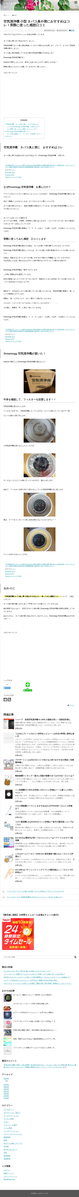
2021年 (6, 1091)
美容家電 (7, 1159)
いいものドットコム (18, 3)
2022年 (6, 1089)
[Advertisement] (39, 96)
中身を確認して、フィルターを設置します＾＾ (25, 134)
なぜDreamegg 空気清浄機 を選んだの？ (23, 126)
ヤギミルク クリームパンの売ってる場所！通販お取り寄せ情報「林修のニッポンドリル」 (38, 983)
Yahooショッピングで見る (13, 177)
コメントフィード (10, 1176)
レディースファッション (13, 1134)
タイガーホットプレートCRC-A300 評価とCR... (31, 1004)
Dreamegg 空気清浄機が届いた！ (17, 131)
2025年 (6, 1078)
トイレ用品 (8, 1128)
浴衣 (5, 1153)
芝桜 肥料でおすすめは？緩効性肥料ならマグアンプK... (35, 1039)
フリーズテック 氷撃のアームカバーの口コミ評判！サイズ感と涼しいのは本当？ (34, 974)
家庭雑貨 (7, 1137)
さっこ (71, 705)
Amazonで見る (9, 175)
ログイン (7, 1170)
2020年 (6, 1094)
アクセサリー (9, 1109)
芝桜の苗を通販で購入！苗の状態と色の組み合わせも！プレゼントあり (31, 1065)
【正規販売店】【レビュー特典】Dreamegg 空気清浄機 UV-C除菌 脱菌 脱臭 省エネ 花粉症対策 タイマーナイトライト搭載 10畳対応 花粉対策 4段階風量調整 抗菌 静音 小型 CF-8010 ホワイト (40, 166)
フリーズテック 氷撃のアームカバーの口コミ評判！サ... (34, 1048)
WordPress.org (9, 1179)
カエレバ (13, 169)
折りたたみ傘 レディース (13, 1143)
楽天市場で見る (10, 172)
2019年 (6, 1096)
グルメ (6, 1122)
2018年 (6, 1098)
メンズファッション (11, 1131)
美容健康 (7, 1156)
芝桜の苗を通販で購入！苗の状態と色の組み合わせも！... (35, 1030)
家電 (72, 30)
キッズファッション (11, 1116)
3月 (6, 1081)
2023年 (6, 1087)
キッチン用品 (9, 1119)
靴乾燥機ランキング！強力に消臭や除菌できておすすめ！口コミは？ (44, 776)
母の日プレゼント (10, 1149)
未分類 (6, 1146)
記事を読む (19, 728)
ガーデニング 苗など (12, 1113)
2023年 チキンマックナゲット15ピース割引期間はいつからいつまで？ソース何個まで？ (37, 977)
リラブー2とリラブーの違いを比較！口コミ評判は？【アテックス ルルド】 (33, 891)
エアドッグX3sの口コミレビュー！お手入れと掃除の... (34, 1012)
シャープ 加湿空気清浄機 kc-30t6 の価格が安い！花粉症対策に (43, 720)
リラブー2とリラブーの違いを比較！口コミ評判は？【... (34, 1021)
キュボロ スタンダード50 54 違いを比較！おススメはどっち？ (27, 971)
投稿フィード (9, 1173)
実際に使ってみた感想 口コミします (22, 129)
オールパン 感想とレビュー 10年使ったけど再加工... (33, 995)
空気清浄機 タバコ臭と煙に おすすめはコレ (22, 124)
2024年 (6, 1085)
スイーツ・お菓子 (10, 1125)
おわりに (8, 136)
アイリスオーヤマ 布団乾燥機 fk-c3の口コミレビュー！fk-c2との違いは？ (32, 897)
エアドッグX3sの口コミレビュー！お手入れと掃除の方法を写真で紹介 (31, 980)
